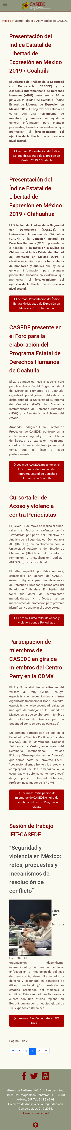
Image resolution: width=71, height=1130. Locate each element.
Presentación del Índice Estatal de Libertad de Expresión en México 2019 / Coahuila (35, 53)
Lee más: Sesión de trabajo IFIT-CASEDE (36, 1021)
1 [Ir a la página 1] (26, 1051)
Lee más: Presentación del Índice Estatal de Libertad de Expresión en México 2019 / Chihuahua (36, 303)
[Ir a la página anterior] (20, 1050)
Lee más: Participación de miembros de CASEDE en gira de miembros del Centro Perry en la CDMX (36, 799)
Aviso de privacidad (36, 1113)
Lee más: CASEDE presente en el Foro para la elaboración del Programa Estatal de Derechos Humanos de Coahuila (37, 471)
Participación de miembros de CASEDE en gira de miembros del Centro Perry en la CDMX (35, 658)
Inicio (5, 20)
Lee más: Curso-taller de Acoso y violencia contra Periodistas (37, 620)
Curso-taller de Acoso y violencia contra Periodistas (32, 506)
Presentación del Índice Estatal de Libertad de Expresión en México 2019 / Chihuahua (35, 196)
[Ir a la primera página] (13, 1050)
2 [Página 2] (33, 1051)
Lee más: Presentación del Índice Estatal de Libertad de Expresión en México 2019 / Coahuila (36, 155)
